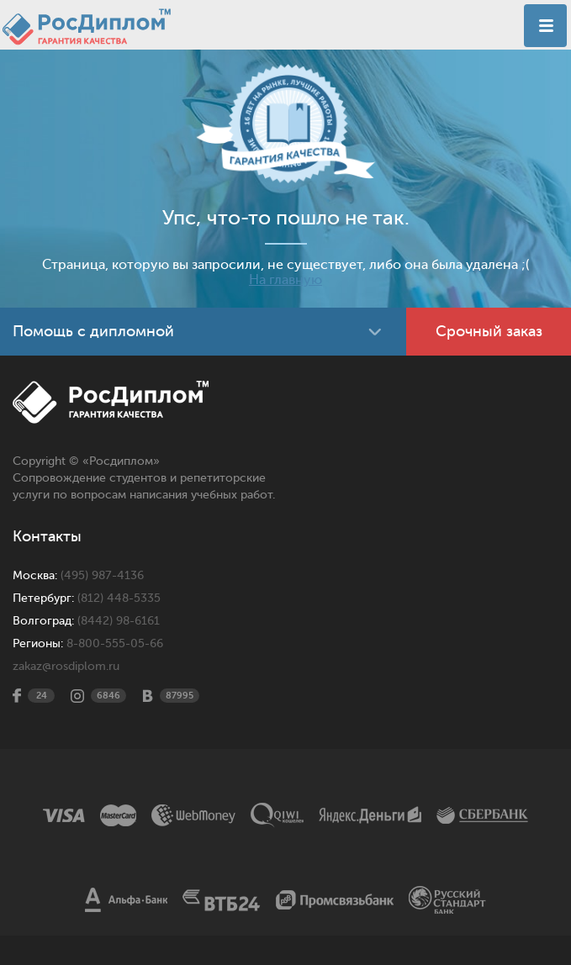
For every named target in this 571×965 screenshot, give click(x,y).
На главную (285, 279)
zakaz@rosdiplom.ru (66, 666)
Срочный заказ (489, 331)
